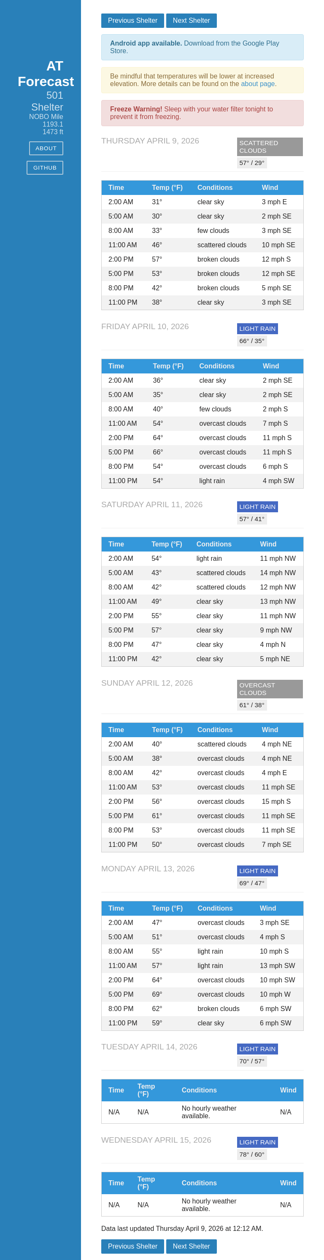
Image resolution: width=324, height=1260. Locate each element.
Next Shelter (191, 20)
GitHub (45, 168)
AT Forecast (46, 73)
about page (258, 83)
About (46, 148)
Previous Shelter (132, 20)
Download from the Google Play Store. (194, 47)
